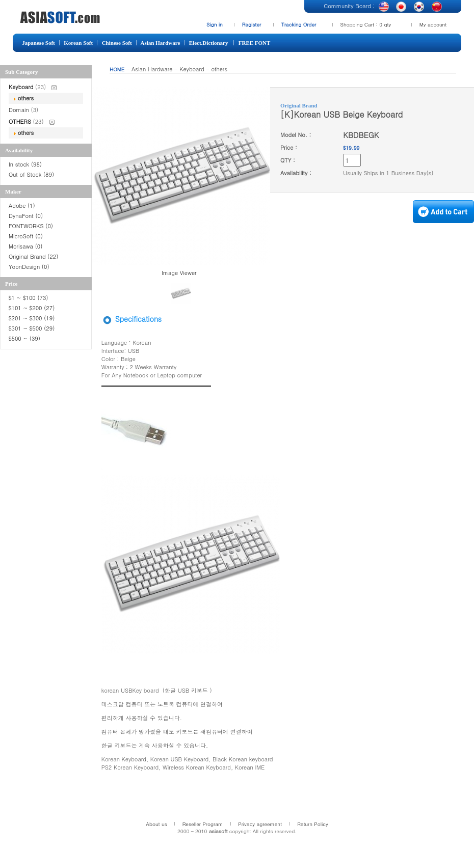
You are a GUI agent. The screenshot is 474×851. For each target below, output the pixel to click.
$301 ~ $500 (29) (32, 328)
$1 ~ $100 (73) (28, 297)
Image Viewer (179, 273)
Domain (20, 110)
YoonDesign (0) (29, 266)
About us (156, 824)
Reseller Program (202, 824)
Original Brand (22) (33, 256)
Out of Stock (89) (31, 174)
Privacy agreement (260, 824)
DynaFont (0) (26, 215)
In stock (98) (25, 164)
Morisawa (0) (25, 246)
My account (433, 24)
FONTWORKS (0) (31, 226)
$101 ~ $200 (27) (33, 308)
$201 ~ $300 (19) (33, 318)
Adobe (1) (22, 205)
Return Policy (312, 824)
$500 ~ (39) (25, 338)
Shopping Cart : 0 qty (365, 24)
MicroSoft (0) (26, 236)
